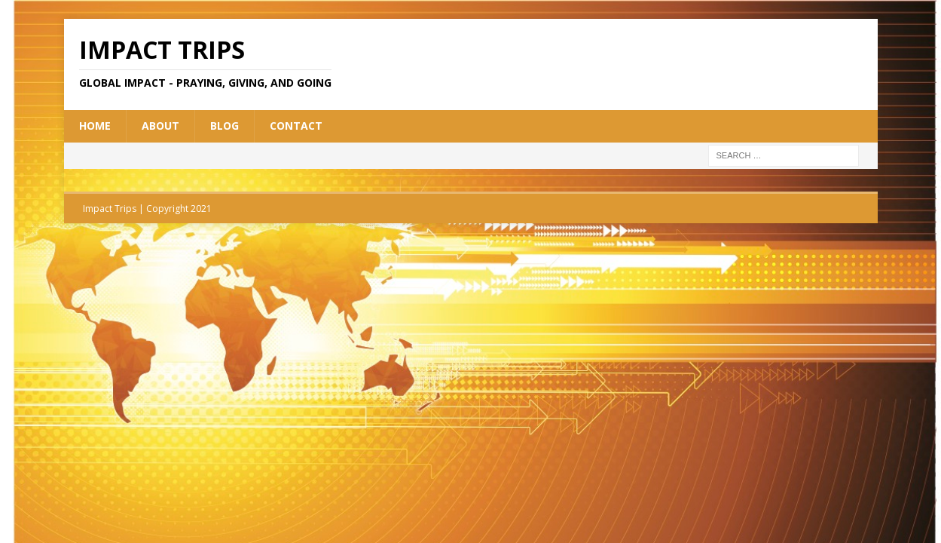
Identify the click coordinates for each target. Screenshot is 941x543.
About (160, 125)
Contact (296, 125)
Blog (224, 125)
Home (95, 125)
